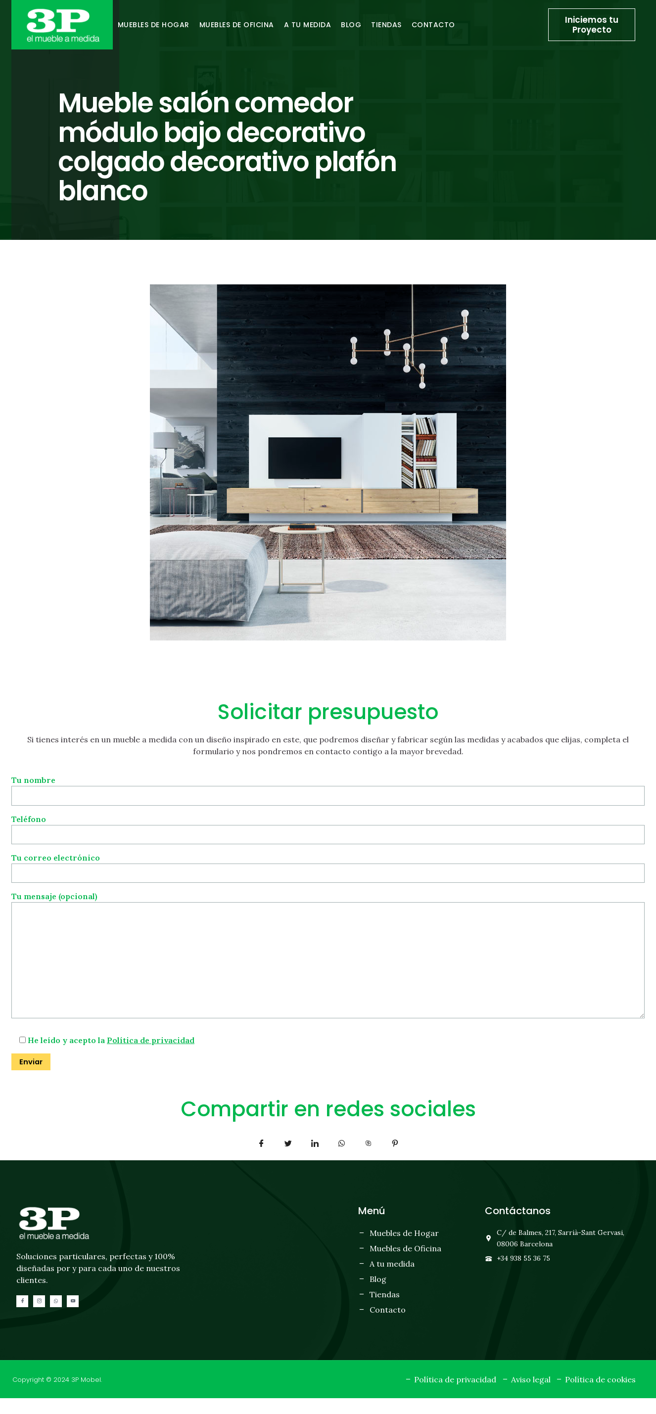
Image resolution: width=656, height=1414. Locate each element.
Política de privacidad (150, 1055)
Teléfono (328, 828)
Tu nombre (328, 788)
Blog (351, 25)
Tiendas (386, 25)
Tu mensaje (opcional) (328, 965)
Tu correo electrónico (328, 867)
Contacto (433, 25)
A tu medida (307, 25)
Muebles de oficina (236, 25)
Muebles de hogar (153, 25)
